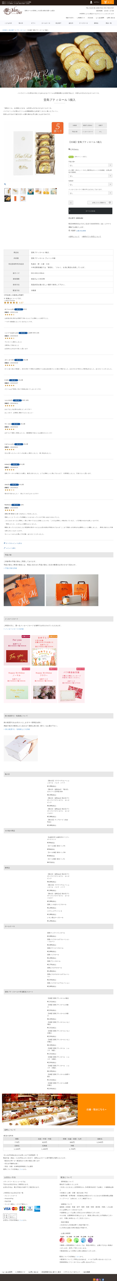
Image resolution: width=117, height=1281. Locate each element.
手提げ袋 (72, 162)
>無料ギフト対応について (91, 236)
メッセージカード (75, 189)
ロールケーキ (46, 23)
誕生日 (71, 23)
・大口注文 (90, 17)
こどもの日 (8, 23)
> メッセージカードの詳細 (14, 629)
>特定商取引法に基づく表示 (51, 1272)
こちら (21, 1169)
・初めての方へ (69, 17)
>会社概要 (86, 1272)
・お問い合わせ (110, 17)
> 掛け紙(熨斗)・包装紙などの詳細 (17, 729)
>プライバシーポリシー (72, 1272)
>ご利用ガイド (20, 1272)
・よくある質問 (99, 17)
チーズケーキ (83, 23)
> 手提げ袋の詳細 (10, 568)
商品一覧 (109, 23)
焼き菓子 (58, 23)
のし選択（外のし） (76, 171)
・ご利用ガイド (80, 17)
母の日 (21, 23)
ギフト (33, 23)
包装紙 (71, 181)
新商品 (96, 23)
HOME (5, 30)
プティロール (20, 30)
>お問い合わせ (33, 1272)
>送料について (74, 236)
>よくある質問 (7, 1272)
